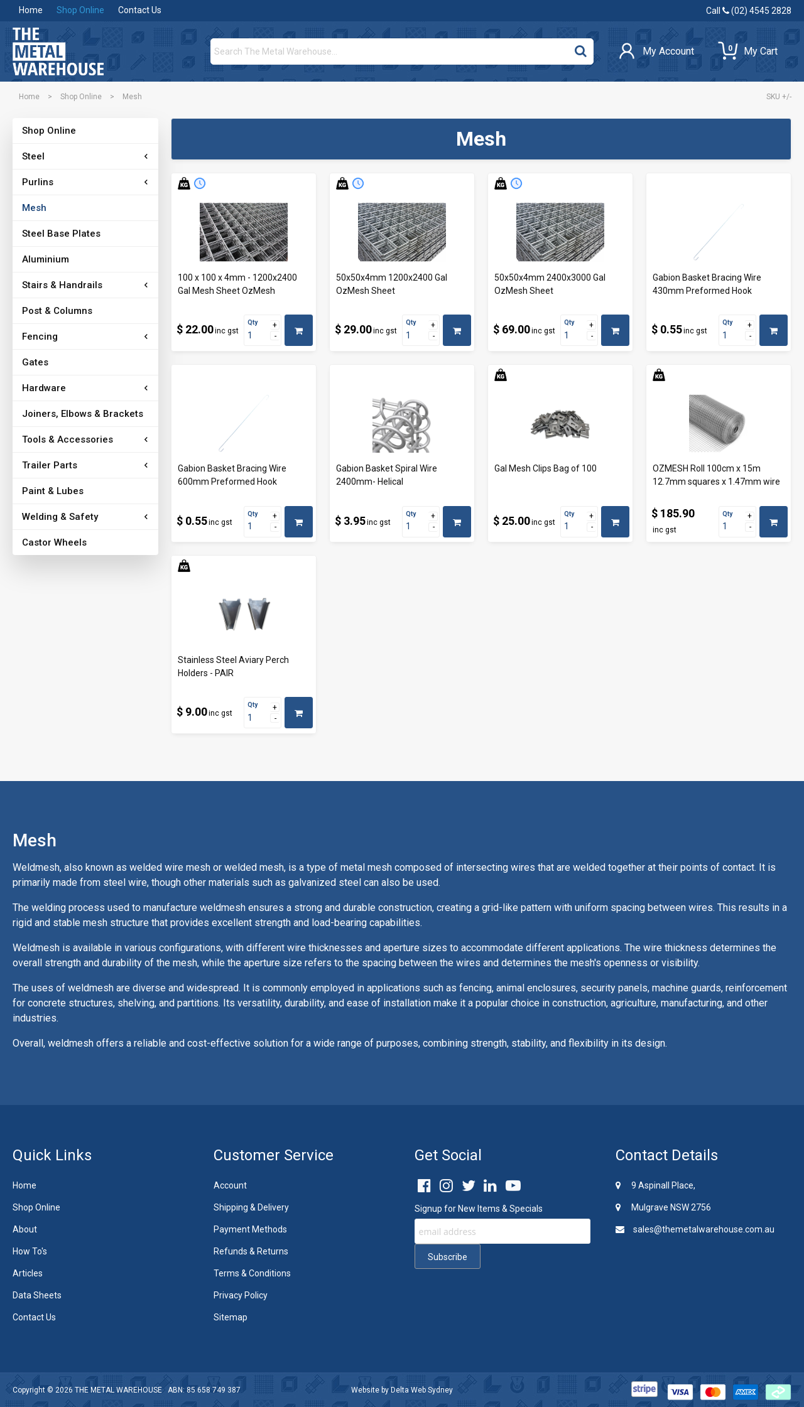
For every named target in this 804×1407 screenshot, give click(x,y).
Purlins (37, 182)
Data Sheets (37, 1295)
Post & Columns (57, 310)
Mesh (34, 207)
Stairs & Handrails (62, 285)
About (25, 1229)
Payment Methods (250, 1229)
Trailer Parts (49, 465)
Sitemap (230, 1317)
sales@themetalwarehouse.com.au (695, 1229)
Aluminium (45, 259)
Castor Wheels (54, 542)
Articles (28, 1273)
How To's (30, 1251)
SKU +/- (778, 96)
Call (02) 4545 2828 (748, 11)
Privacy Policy (241, 1295)
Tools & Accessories (67, 439)
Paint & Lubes (53, 491)
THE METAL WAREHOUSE (118, 1390)
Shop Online (80, 10)
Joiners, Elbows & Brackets (82, 413)
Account (230, 1185)
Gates (35, 362)
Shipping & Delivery (251, 1207)
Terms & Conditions (252, 1273)
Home (31, 10)
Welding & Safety (60, 516)
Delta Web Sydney (422, 1390)
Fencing (40, 336)
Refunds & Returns (251, 1251)
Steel (33, 156)
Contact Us (139, 10)
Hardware (44, 388)
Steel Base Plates (61, 233)
